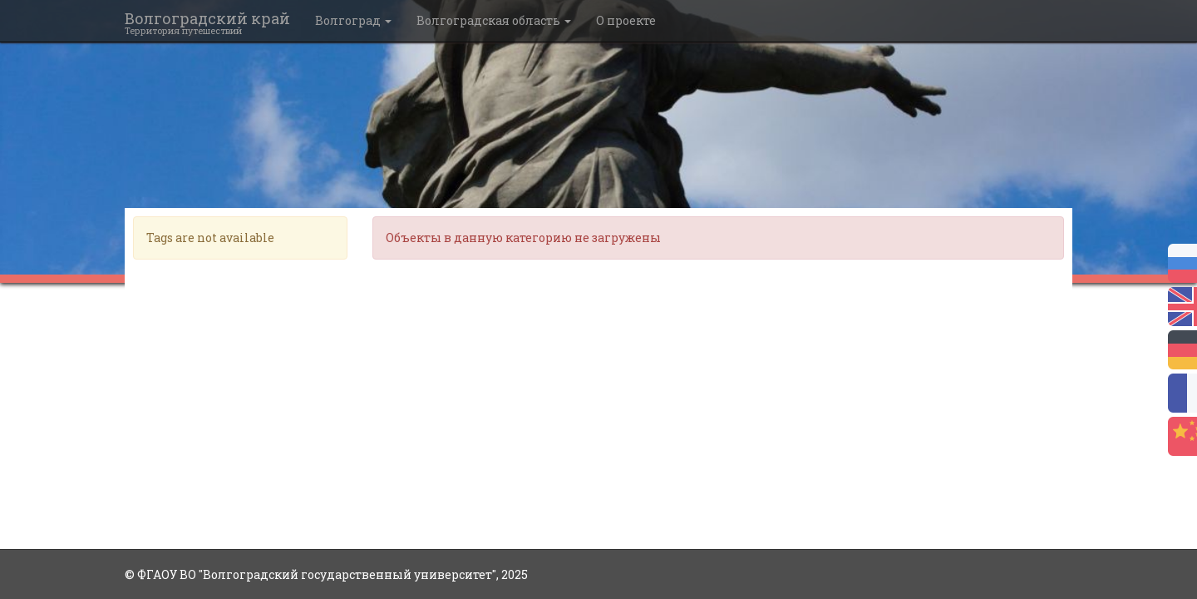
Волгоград (353, 20)
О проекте (626, 20)
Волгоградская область (493, 20)
